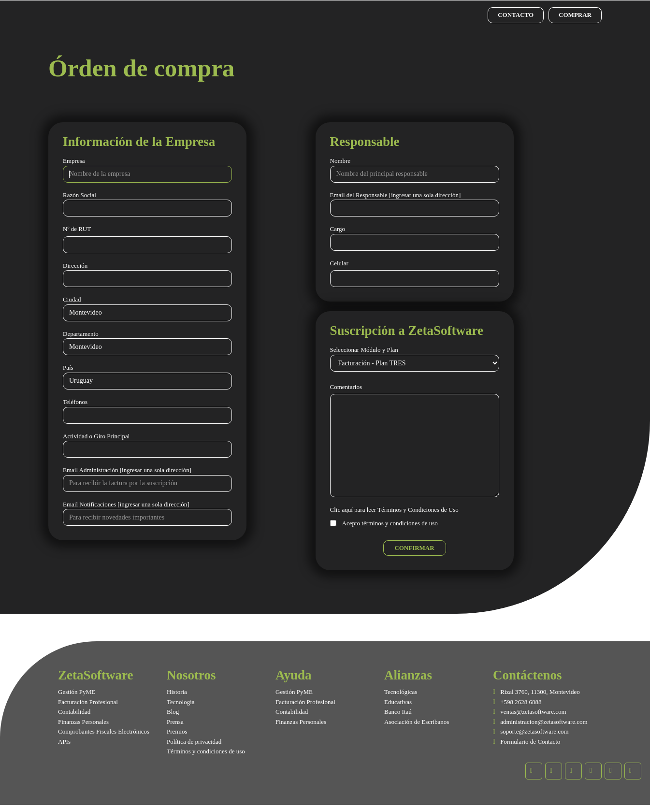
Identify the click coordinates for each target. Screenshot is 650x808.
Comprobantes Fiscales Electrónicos (103, 731)
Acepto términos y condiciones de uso (390, 523)
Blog (173, 711)
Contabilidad (74, 711)
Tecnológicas (400, 691)
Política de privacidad (194, 741)
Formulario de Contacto (530, 741)
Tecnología (181, 702)
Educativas (398, 702)
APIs (64, 741)
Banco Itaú (398, 711)
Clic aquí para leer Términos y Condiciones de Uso (394, 509)
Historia (177, 691)
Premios (177, 731)
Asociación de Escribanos (416, 721)
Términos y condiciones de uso (206, 751)
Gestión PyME (76, 691)
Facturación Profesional (88, 702)
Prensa (175, 721)
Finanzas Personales (83, 721)
